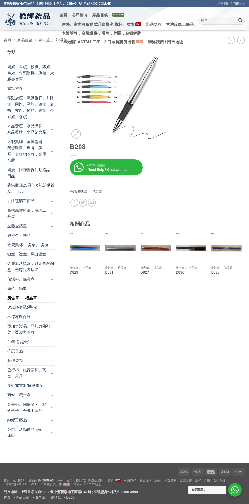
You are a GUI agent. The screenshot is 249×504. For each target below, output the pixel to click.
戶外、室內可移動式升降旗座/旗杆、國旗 (98, 24)
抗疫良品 (15, 351)
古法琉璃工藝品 (180, 24)
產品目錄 (101, 15)
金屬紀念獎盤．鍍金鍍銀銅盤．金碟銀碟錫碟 (30, 266)
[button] (76, 134)
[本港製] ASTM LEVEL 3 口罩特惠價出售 (98, 42)
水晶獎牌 (153, 24)
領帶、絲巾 (17, 288)
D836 (180, 272)
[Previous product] (241, 40)
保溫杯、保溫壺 (21, 279)
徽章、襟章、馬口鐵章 (26, 254)
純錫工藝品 (17, 420)
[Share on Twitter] (83, 203)
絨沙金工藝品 (19, 235)
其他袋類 (15, 360)
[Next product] (231, 40)
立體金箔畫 (17, 226)
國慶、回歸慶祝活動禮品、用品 (30, 173)
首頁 (64, 15)
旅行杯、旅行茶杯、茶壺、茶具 (26, 373)
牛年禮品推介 (19, 342)
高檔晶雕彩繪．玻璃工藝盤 (26, 213)
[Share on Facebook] (74, 203)
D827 (145, 272)
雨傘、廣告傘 (19, 395)
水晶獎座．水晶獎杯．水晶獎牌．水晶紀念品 (26, 129)
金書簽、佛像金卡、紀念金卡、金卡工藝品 (26, 407)
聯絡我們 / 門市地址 (231, 3)
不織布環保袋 (19, 317)
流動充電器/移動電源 (25, 386)
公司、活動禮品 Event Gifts (26, 432)
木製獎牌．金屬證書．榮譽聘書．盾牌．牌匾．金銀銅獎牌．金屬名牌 (26, 151)
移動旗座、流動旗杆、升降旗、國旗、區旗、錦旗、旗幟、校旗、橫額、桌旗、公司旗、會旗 (30, 107)
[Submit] (240, 21)
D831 (109, 272)
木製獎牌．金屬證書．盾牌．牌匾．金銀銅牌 (101, 33)
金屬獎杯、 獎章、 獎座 (27, 245)
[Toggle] (52, 129)
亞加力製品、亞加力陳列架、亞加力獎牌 (28, 329)
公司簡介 (80, 15)
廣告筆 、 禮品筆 (53, 40)
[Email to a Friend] (92, 203)
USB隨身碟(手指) (22, 307)
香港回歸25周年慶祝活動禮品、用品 (30, 188)
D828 (215, 272)
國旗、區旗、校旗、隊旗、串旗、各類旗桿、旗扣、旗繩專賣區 (30, 73)
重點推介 (15, 88)
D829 (74, 272)
